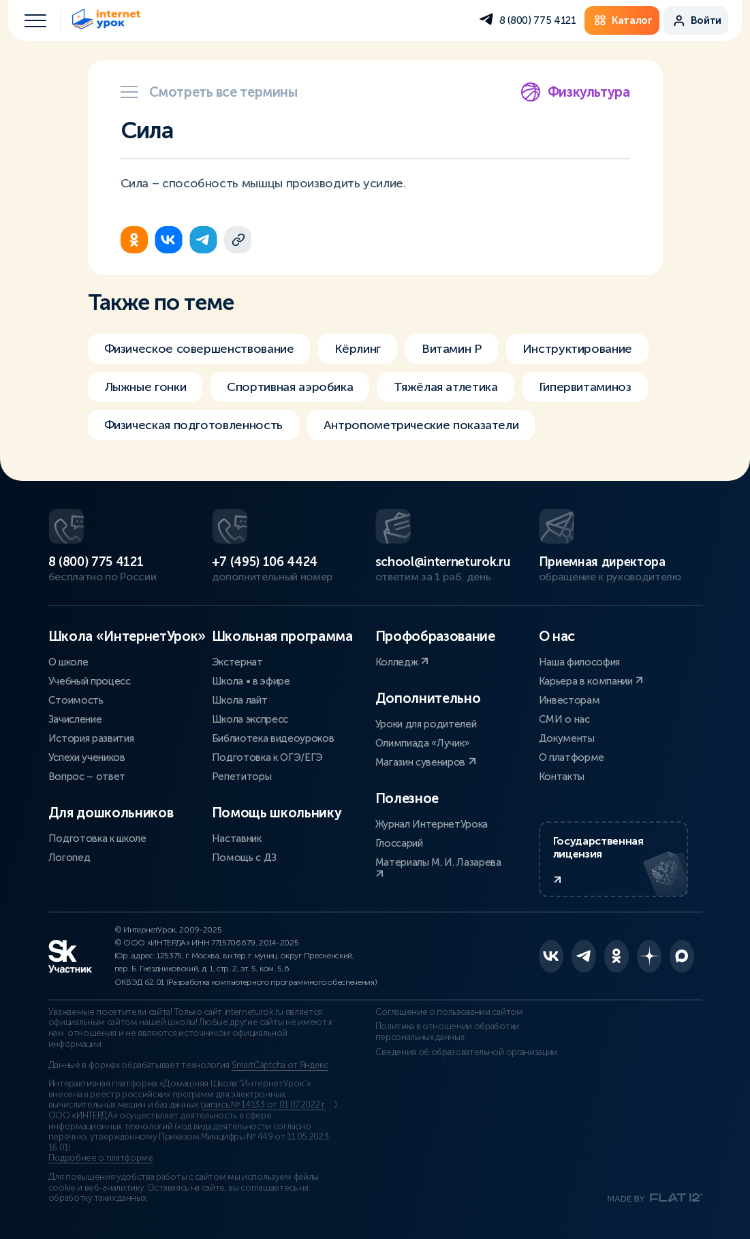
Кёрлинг (357, 349)
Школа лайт (240, 700)
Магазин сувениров (425, 762)
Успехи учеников (86, 757)
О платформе (571, 757)
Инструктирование (577, 349)
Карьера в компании (591, 681)
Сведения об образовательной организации (466, 1052)
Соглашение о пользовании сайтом (449, 1012)
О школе (68, 662)
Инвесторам (569, 700)
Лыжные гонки (145, 387)
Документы (567, 738)
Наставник (237, 838)
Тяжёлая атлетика (445, 387)
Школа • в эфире (251, 681)
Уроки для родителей (426, 724)
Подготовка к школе (97, 838)
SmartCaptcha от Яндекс (280, 1065)
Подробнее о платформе (100, 1158)
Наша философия (580, 662)
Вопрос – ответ (87, 776)
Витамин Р (452, 349)
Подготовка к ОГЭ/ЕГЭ (268, 757)
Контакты (561, 776)
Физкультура (575, 92)
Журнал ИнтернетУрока (431, 824)
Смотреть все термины (209, 91)
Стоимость (76, 700)
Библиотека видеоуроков (273, 738)
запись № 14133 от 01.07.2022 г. (264, 1105)
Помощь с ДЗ (244, 857)
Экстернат (237, 662)
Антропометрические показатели (421, 425)
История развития (91, 738)
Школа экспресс (250, 719)
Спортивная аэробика (290, 387)
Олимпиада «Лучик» (422, 743)
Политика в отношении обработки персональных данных (447, 1032)
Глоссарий (399, 843)
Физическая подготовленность (193, 425)
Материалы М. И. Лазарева (438, 867)
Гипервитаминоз (585, 387)
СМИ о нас (564, 719)
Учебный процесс (89, 681)
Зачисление (75, 719)
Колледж (401, 662)
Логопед (69, 857)
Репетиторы (242, 776)
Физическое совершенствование (199, 349)
